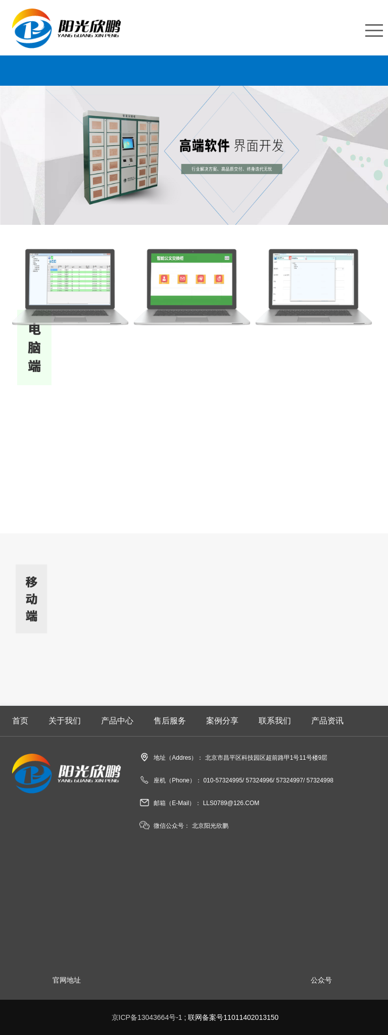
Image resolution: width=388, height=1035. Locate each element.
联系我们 (275, 720)
